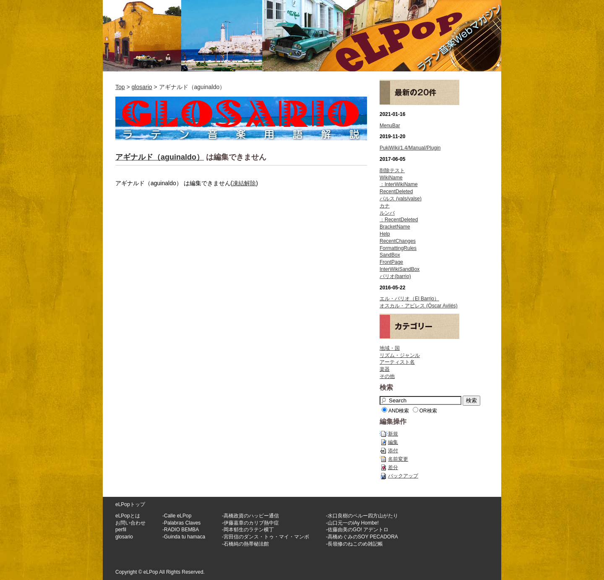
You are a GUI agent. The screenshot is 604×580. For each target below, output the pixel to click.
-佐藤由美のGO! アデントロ (357, 530)
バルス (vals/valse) (401, 199)
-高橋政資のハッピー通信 (250, 516)
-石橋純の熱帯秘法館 (245, 544)
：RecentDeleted (399, 220)
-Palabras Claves (181, 523)
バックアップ (403, 476)
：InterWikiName (399, 184)
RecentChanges (398, 241)
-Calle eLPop (176, 516)
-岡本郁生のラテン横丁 (248, 530)
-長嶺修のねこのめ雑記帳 (354, 544)
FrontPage (391, 262)
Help (385, 234)
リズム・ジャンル (400, 355)
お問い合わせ (130, 523)
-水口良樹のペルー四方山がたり (362, 516)
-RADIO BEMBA (180, 530)
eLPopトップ (130, 504)
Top (120, 87)
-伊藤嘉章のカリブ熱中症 (250, 523)
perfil (120, 530)
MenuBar (390, 126)
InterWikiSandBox (399, 269)
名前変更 (398, 459)
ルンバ (387, 213)
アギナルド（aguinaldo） (159, 157)
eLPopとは (127, 516)
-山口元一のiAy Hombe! (352, 523)
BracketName (395, 227)
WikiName (391, 178)
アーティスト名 (397, 362)
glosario (142, 87)
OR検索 (428, 411)
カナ (385, 206)
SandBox (390, 255)
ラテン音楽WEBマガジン (302, 35)
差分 (393, 467)
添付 (393, 451)
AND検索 (398, 411)
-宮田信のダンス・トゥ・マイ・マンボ (265, 537)
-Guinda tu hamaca (183, 537)
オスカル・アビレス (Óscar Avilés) (419, 306)
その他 (387, 376)
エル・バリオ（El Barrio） (409, 299)
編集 (393, 442)
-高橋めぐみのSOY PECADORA (362, 537)
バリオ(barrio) (395, 276)
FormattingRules (398, 248)
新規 (393, 434)
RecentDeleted (396, 191)
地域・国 (390, 348)
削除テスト (392, 170)
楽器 (385, 369)
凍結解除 (244, 183)
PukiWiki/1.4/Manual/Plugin (410, 148)
